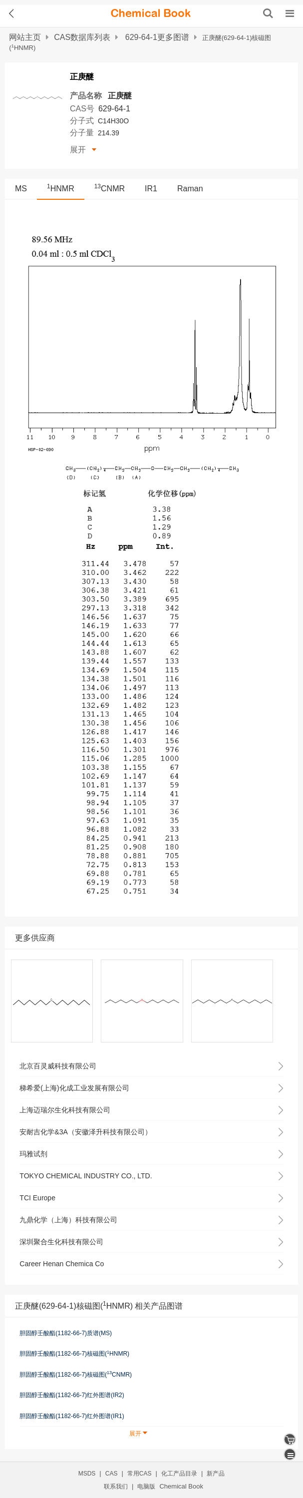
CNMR (109, 188)
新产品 (216, 1473)
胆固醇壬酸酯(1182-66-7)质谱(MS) (65, 1333)
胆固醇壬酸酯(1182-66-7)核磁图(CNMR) (75, 1374)
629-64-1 (114, 108)
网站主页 (25, 37)
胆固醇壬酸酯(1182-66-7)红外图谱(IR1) (71, 1416)
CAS (111, 1473)
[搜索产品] (268, 13)
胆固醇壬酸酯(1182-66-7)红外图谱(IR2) (71, 1395)
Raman (190, 188)
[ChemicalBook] (151, 13)
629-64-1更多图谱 (157, 37)
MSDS (87, 1473)
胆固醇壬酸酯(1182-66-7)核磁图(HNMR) (74, 1354)
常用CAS (139, 1473)
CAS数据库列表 (82, 37)
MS (21, 188)
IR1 (151, 188)
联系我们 (116, 1486)
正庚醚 (120, 95)
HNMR (60, 188)
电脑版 (146, 1486)
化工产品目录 (179, 1473)
